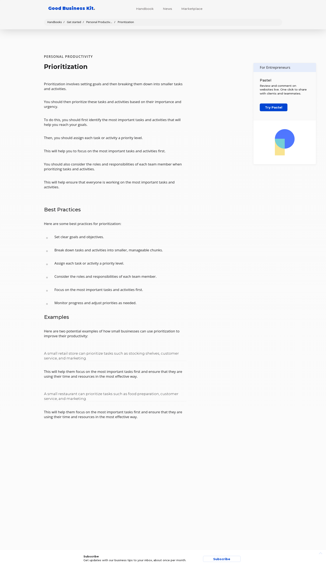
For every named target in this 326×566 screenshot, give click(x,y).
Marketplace (192, 9)
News (167, 9)
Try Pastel (273, 107)
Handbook (145, 9)
